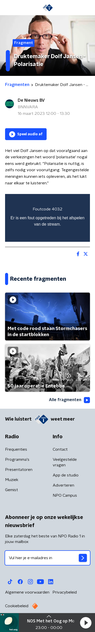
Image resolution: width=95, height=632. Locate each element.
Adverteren (63, 485)
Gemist (11, 490)
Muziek (11, 480)
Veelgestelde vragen (65, 462)
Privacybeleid (64, 592)
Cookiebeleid (16, 606)
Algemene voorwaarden (27, 592)
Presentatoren (18, 470)
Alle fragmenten (69, 400)
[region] (47, 218)
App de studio (66, 475)
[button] (86, 623)
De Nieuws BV (31, 100)
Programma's (17, 459)
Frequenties (16, 449)
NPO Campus (65, 495)
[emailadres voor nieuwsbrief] (47, 558)
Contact (60, 449)
